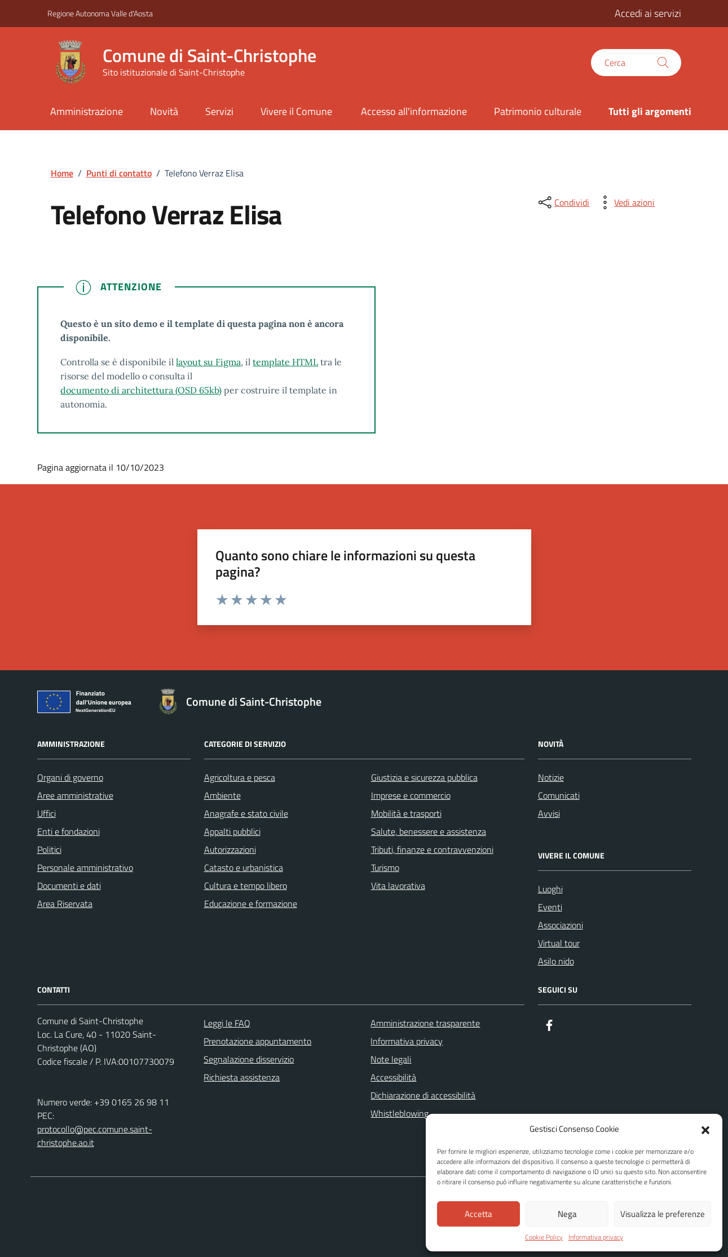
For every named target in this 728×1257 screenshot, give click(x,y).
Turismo (385, 867)
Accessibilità (393, 1077)
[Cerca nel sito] (636, 62)
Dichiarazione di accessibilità (422, 1095)
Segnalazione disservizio (249, 1059)
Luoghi (550, 889)
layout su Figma (208, 362)
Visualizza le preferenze (662, 1213)
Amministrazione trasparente (425, 1023)
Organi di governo (70, 777)
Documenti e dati (69, 885)
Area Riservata (64, 903)
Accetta (478, 1213)
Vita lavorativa (398, 885)
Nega (567, 1213)
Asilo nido (556, 961)
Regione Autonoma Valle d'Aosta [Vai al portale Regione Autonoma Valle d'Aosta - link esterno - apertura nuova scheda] (100, 13)
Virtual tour (559, 943)
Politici (49, 849)
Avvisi (549, 813)
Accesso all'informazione (414, 111)
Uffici (46, 813)
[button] (705, 1129)
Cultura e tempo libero (245, 885)
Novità (164, 111)
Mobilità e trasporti (406, 813)
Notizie (551, 777)
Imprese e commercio (411, 795)
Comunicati (559, 795)
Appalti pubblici (232, 831)
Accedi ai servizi (648, 13)
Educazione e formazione (250, 903)
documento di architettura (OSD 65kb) (141, 390)
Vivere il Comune (296, 111)
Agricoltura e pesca (239, 777)
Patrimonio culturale (537, 111)
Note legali (390, 1059)
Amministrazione (86, 111)
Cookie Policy (544, 1237)
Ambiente (222, 795)
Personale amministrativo (85, 867)
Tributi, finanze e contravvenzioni (432, 849)
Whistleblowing (399, 1113)
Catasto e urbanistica (243, 867)
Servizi (219, 111)
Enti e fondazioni (68, 831)
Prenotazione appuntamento (257, 1041)
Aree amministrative (75, 795)
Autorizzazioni (230, 849)
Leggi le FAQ (227, 1023)
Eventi (550, 907)
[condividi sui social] (563, 202)
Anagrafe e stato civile (246, 813)
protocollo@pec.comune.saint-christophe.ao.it (94, 1135)
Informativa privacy (595, 1237)
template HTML (285, 362)
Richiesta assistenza (242, 1077)
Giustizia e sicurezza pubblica (424, 777)
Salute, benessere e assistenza (428, 831)
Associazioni (560, 925)
